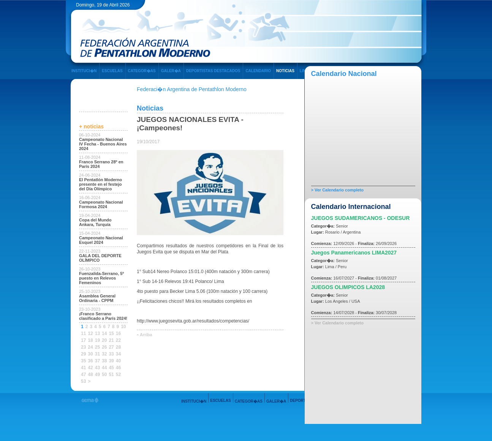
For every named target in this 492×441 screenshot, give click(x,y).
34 (118, 354)
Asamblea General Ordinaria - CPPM (97, 298)
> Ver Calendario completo (337, 190)
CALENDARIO (258, 71)
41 (83, 367)
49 (97, 374)
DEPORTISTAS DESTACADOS (213, 71)
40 (118, 361)
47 (83, 374)
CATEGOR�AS (142, 71)
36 (90, 361)
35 (83, 361)
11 (83, 333)
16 (118, 333)
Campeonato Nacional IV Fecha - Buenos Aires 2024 (103, 144)
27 (111, 347)
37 (97, 361)
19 (97, 340)
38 (104, 361)
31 (97, 354)
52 (118, 374)
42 (90, 367)
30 (90, 354)
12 (90, 333)
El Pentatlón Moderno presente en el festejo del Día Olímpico (100, 184)
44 (104, 367)
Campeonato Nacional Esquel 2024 (101, 240)
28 (118, 347)
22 (118, 340)
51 (111, 374)
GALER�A (171, 71)
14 (104, 333)
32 (104, 354)
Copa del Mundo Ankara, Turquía (95, 222)
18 (90, 340)
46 (118, 367)
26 (104, 347)
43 (97, 367)
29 (83, 354)
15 (111, 333)
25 (97, 347)
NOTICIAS (285, 71)
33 (111, 354)
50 (104, 374)
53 (83, 381)
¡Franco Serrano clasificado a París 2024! (103, 316)
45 (111, 367)
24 (90, 347)
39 (111, 361)
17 (83, 340)
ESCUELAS (112, 71)
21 (111, 340)
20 (104, 340)
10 (123, 326)
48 (90, 374)
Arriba (146, 334)
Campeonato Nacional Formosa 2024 (101, 204)
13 (97, 333)
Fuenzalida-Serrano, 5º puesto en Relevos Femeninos (101, 278)
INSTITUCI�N (84, 71)
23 (83, 347)
